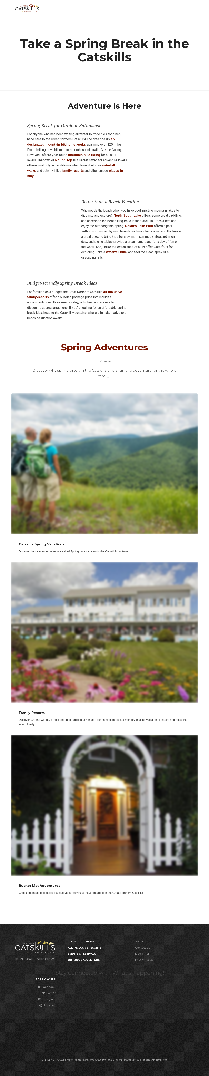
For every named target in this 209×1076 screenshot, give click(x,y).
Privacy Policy (144, 959)
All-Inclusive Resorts (84, 947)
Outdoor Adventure (84, 959)
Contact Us (142, 947)
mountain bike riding (84, 155)
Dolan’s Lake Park (139, 226)
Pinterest (47, 1005)
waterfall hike (116, 252)
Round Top (63, 160)
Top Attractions (81, 941)
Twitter (49, 992)
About (139, 941)
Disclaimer (142, 953)
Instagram (47, 998)
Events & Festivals (82, 953)
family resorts (72, 170)
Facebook (47, 986)
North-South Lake (127, 215)
